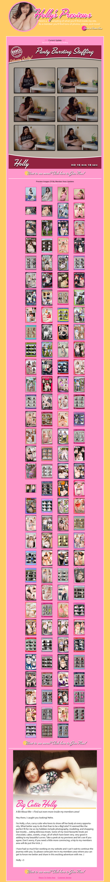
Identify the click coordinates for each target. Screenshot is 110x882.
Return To (43, 878)
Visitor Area (51, 878)
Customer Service (64, 878)
